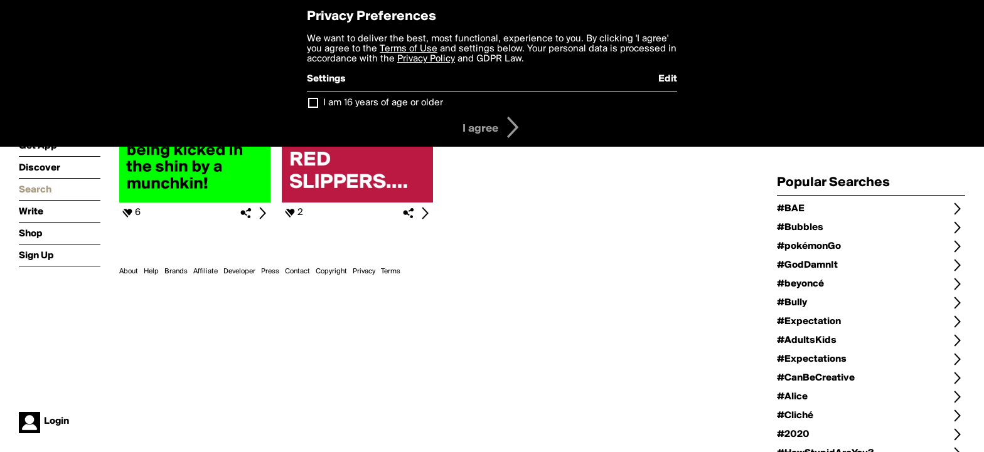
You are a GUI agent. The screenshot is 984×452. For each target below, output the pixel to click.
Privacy (364, 271)
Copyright (331, 271)
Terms (390, 271)
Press (270, 271)
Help (151, 271)
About (128, 271)
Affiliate (205, 271)
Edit (667, 79)
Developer (239, 271)
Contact (297, 271)
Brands (176, 271)
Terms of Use (408, 49)
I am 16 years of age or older (383, 103)
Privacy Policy (426, 59)
